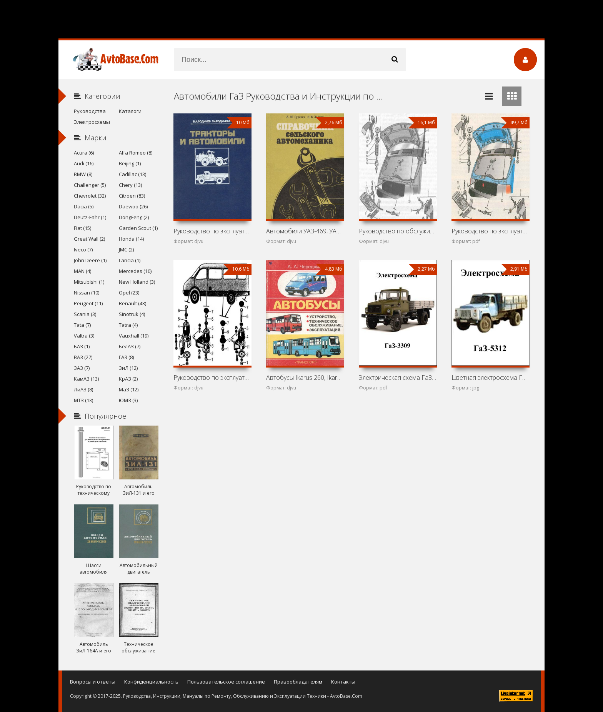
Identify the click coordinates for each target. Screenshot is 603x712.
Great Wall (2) (89, 238)
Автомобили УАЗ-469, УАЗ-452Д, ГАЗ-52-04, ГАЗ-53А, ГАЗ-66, (305, 231)
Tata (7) (82, 324)
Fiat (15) (82, 228)
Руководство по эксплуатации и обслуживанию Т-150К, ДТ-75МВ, (212, 231)
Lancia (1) (129, 260)
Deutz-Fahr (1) (90, 217)
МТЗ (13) (83, 400)
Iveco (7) (83, 249)
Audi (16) (83, 163)
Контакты (343, 681)
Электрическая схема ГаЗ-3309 (397, 377)
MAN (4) (82, 271)
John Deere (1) (90, 260)
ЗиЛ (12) (128, 367)
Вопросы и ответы (92, 681)
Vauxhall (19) (133, 335)
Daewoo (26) (133, 206)
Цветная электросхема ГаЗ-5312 (490, 377)
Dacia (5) (83, 206)
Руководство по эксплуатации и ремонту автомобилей (490, 231)
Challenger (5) (90, 184)
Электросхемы (92, 121)
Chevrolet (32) (90, 195)
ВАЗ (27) (83, 357)
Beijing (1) (130, 163)
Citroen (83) (132, 195)
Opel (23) (129, 292)
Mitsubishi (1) (89, 281)
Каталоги (130, 111)
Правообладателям (298, 681)
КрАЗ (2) (128, 378)
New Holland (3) (137, 281)
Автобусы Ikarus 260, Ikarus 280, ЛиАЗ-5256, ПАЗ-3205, (305, 377)
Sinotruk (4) (132, 314)
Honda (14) (131, 238)
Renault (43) (132, 303)
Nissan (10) (86, 292)
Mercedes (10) (135, 271)
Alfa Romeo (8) (135, 152)
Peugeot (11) (88, 303)
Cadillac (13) (132, 174)
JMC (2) (126, 249)
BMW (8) (83, 174)
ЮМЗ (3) (128, 400)
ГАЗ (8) (126, 357)
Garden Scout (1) (138, 228)
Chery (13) (130, 184)
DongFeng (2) (134, 217)
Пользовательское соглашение (226, 681)
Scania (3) (85, 314)
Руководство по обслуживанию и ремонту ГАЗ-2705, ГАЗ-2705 (397, 231)
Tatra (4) (128, 324)
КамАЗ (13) (86, 378)
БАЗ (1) (82, 346)
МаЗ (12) (128, 389)
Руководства (90, 111)
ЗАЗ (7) (82, 367)
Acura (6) (84, 152)
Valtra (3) (84, 335)
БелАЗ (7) (129, 346)
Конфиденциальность (151, 681)
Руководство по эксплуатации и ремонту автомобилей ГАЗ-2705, (212, 377)
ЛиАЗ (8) (83, 389)
